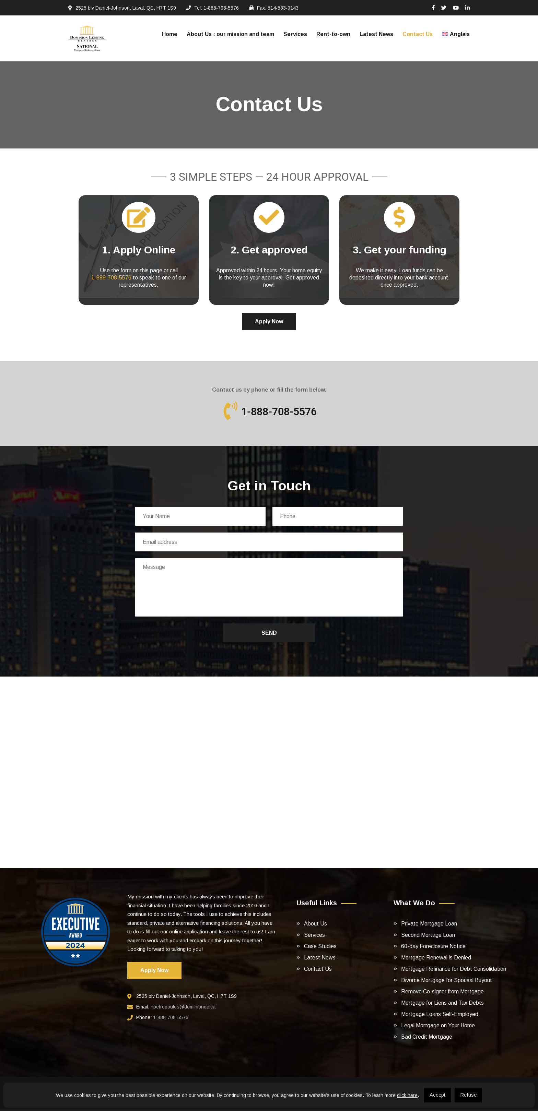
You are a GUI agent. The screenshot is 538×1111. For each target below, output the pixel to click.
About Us (315, 924)
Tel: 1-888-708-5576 (216, 8)
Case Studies (320, 946)
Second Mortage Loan (428, 935)
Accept (437, 1095)
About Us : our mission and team (230, 34)
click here (407, 1095)
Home (169, 34)
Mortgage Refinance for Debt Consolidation (453, 969)
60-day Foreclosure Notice (433, 946)
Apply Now (269, 321)
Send (269, 633)
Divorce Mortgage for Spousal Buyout (446, 980)
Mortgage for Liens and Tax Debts (442, 1003)
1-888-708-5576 (111, 277)
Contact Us (417, 34)
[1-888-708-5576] (230, 411)
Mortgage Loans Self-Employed (439, 1014)
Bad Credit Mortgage (426, 1037)
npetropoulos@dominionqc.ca (183, 1007)
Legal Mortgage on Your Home (438, 1026)
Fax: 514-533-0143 (278, 8)
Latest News (376, 34)
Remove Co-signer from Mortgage (442, 992)
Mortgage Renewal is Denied (436, 958)
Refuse (468, 1095)
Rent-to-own (333, 34)
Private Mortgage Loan (429, 924)
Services (295, 34)
